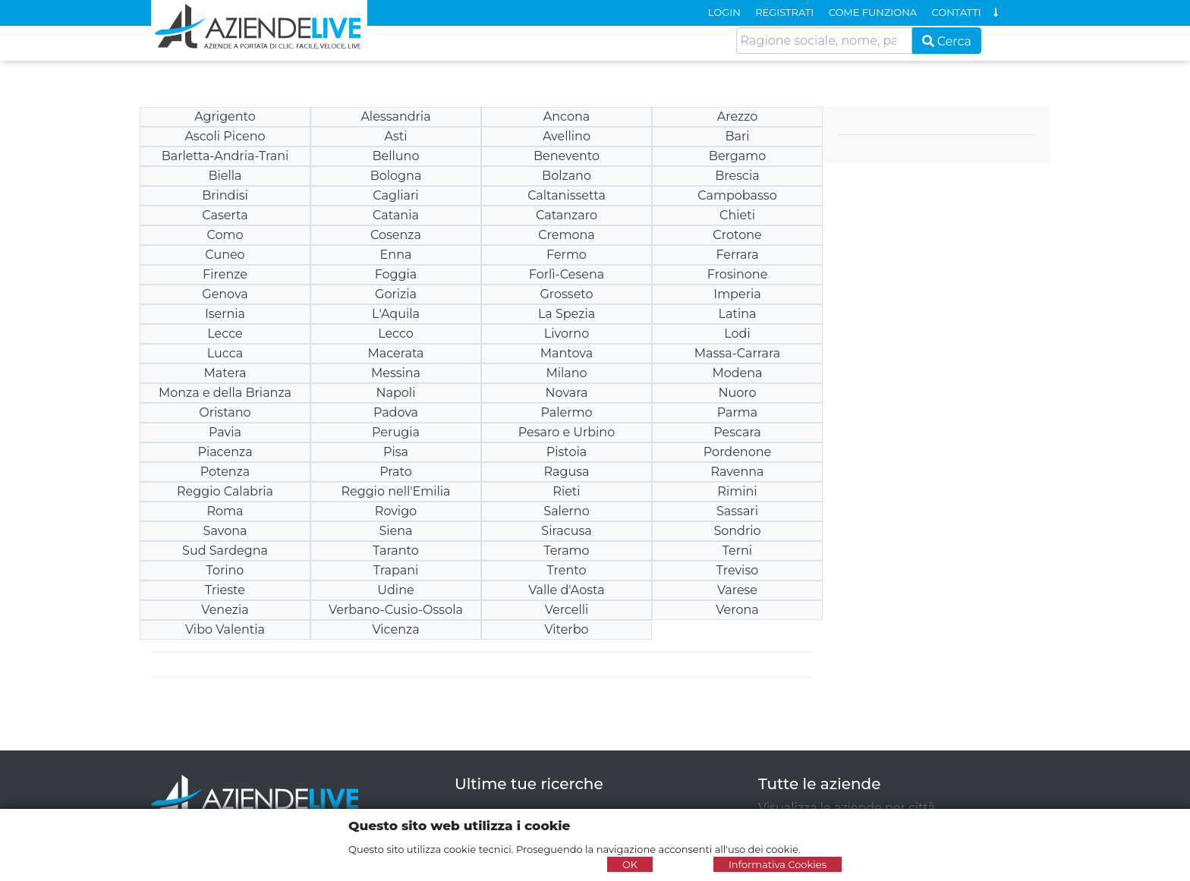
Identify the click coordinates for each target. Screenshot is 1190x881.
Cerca (947, 41)
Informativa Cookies (777, 864)
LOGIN (724, 12)
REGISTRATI (784, 12)
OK (630, 864)
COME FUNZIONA (873, 12)
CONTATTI (956, 12)
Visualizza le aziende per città (846, 808)
